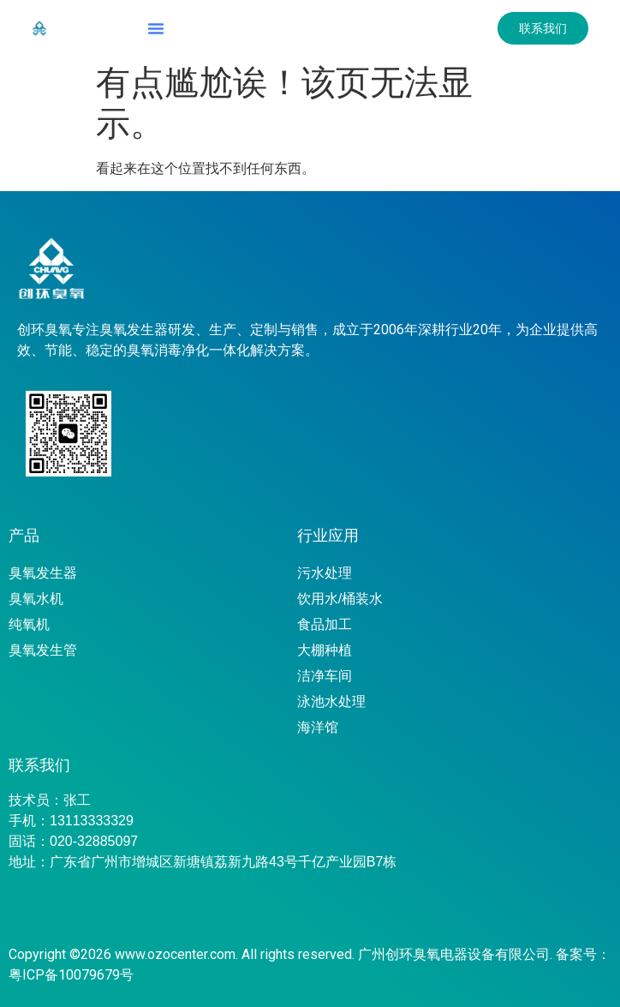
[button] (156, 28)
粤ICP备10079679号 (71, 975)
